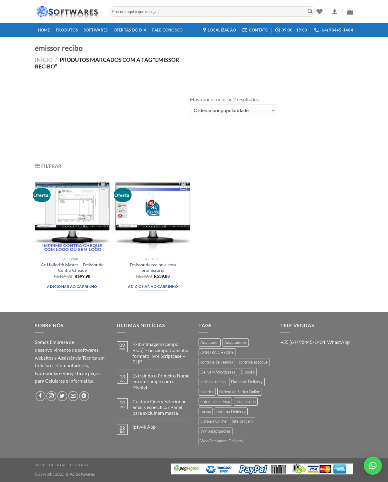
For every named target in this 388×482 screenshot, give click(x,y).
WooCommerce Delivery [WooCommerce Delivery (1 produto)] (221, 440)
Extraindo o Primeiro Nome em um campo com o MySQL (160, 381)
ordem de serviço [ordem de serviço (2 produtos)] (215, 401)
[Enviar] (310, 11)
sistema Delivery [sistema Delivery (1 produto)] (231, 411)
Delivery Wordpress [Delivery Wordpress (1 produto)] (217, 372)
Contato (79, 465)
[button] (373, 466)
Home (44, 30)
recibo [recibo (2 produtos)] (205, 411)
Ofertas (57, 465)
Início (43, 59)
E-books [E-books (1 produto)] (248, 372)
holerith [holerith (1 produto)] (207, 391)
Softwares (96, 30)
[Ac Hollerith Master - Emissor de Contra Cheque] (72, 216)
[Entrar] (335, 11)
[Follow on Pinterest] (84, 396)
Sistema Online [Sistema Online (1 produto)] (213, 421)
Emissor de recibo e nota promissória (153, 267)
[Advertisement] (112, 115)
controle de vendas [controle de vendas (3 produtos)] (216, 362)
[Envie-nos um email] (73, 396)
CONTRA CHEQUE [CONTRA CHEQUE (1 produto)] (217, 352)
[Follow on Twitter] (62, 396)
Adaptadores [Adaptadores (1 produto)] (235, 342)
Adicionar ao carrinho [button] (72, 286)
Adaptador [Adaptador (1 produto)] (209, 342)
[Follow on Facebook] (40, 396)
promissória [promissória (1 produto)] (246, 401)
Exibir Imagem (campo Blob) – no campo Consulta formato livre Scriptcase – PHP (160, 352)
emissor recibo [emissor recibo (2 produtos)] (213, 381)
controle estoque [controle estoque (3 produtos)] (253, 362)
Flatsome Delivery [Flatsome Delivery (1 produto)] (247, 381)
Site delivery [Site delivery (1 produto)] (242, 421)
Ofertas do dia (130, 30)
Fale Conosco (167, 30)
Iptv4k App (144, 427)
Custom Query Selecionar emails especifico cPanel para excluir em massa (159, 407)
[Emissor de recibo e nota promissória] (152, 216)
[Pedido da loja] (234, 110)
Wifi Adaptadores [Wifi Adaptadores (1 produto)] (215, 431)
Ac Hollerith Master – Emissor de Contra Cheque (72, 267)
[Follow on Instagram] (51, 396)
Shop (40, 465)
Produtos (67, 30)
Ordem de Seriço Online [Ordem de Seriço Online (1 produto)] (239, 391)
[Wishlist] (319, 11)
